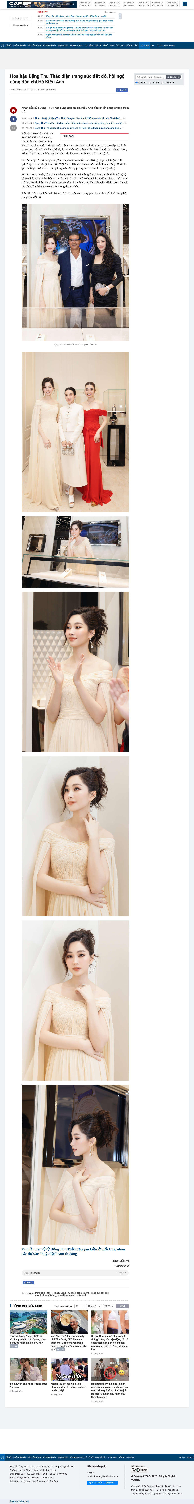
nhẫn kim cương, (66, 1295)
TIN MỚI (69, 136)
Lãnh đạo (169, 83)
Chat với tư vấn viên (102, 1483)
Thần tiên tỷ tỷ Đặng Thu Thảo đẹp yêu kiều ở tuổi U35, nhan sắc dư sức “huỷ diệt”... (80, 118)
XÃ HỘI (9, 45)
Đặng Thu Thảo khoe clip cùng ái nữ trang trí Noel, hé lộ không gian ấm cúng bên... (79, 128)
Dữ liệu (159, 45)
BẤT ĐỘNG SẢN (34, 45)
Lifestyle (51, 89)
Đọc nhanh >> (110, 12)
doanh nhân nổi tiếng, (46, 1295)
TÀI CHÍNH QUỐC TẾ (92, 45)
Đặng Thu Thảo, (43, 1293)
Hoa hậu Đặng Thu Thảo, (64, 1293)
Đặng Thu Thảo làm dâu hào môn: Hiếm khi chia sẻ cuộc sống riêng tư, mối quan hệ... (81, 123)
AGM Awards (169, 45)
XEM (122, 1306)
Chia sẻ (122, 90)
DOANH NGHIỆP (49, 45)
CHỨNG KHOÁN (19, 45)
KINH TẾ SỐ (114, 45)
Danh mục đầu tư (19, 25)
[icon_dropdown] (185, 4)
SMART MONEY (76, 45)
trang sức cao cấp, (100, 1293)
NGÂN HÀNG (63, 45)
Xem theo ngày (63, 1306)
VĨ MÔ (105, 45)
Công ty (142, 83)
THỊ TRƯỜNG (126, 45)
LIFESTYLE (144, 45)
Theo (75, 1272)
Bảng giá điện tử (19, 18)
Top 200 (189, 1457)
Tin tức (155, 83)
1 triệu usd (80, 1295)
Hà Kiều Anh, (83, 1293)
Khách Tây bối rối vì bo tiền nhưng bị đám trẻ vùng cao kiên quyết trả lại (68, 1387)
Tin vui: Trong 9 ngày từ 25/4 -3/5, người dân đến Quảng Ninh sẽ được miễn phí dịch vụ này (28, 1339)
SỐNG (135, 45)
